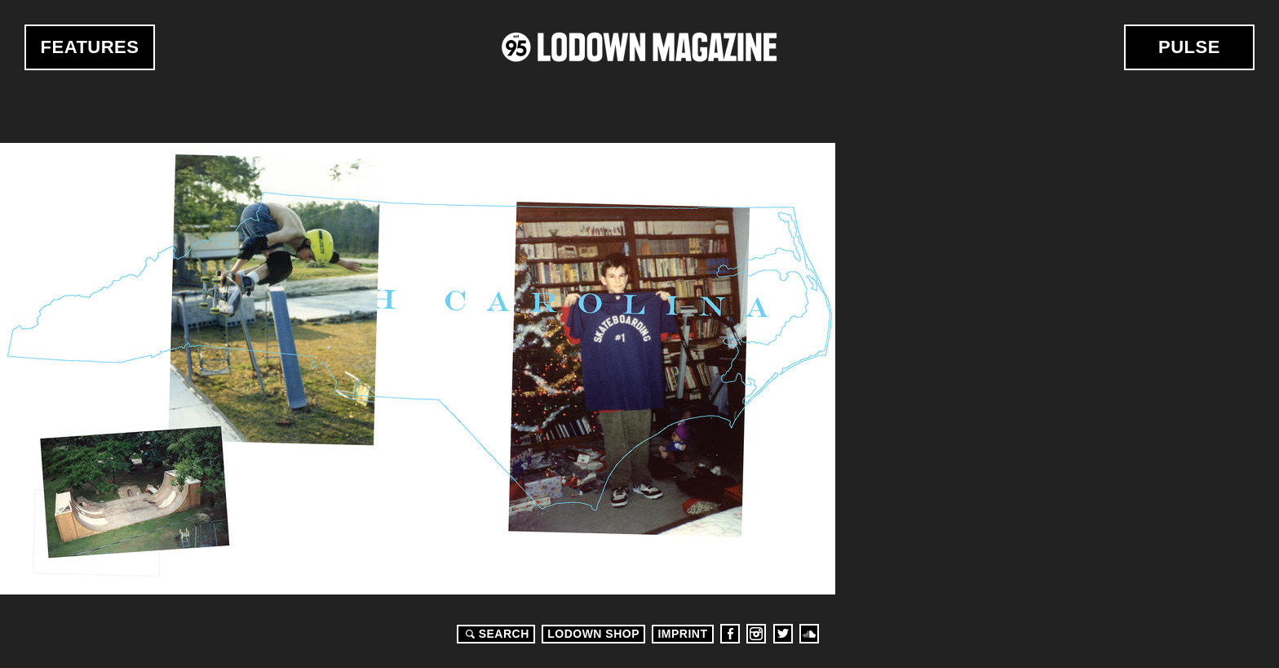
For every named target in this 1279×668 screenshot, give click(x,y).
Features (90, 47)
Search (495, 634)
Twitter (783, 634)
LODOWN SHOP (593, 633)
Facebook (730, 634)
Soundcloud (809, 634)
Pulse (1189, 47)
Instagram (756, 634)
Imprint (682, 633)
